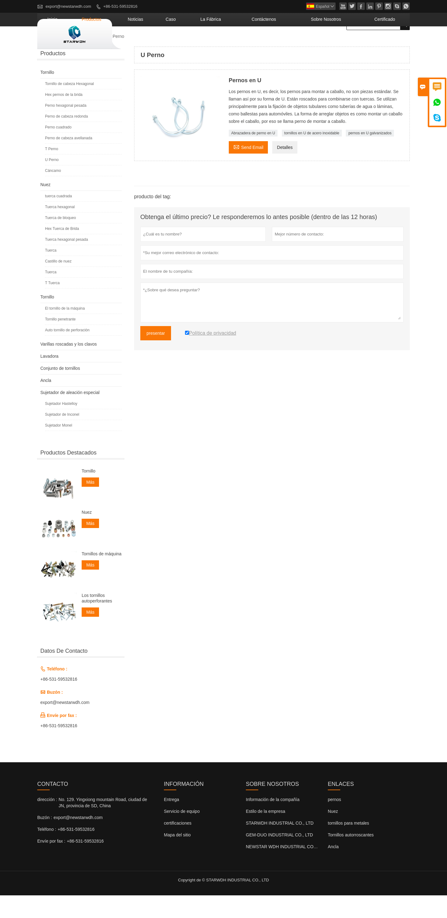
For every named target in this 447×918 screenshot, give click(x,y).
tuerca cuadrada (58, 219)
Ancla (45, 403)
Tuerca (50, 273)
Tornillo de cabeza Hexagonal (69, 106)
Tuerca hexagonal (60, 229)
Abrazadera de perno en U (253, 156)
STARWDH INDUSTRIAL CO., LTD (280, 845)
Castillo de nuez (58, 284)
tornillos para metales (348, 845)
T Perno (51, 171)
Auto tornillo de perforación (67, 353)
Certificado (390, 41)
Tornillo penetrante (60, 342)
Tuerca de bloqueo (60, 240)
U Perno (52, 182)
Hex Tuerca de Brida (62, 251)
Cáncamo (53, 193)
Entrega (171, 822)
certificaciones (178, 845)
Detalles (285, 170)
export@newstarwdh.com (68, 6)
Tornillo (94, 58)
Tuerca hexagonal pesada (66, 262)
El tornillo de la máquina (65, 331)
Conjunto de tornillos (60, 390)
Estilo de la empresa (265, 833)
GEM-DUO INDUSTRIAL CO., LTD (279, 857)
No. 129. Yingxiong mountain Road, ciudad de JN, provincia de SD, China (103, 825)
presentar (156, 355)
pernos (334, 822)
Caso (228, 41)
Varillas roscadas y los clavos (68, 366)
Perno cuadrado (58, 150)
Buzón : (44, 840)
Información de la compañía (273, 822)
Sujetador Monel (58, 448)
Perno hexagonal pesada (65, 128)
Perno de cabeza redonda (66, 139)
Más (90, 504)
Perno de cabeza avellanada (68, 161)
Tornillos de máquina (101, 576)
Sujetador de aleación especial (70, 415)
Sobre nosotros (346, 41)
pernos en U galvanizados (369, 156)
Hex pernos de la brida (64, 117)
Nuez (45, 207)
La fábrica (258, 41)
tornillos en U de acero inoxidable (311, 156)
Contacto (52, 807)
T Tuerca (52, 305)
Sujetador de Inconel (62, 437)
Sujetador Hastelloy (61, 426)
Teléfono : (46, 851)
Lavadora (49, 378)
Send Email (248, 169)
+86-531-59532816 (120, 6)
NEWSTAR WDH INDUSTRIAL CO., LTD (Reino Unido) (299, 869)
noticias (201, 41)
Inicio (138, 41)
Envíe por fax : (51, 863)
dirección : (47, 822)
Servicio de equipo (182, 833)
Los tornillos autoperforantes (97, 621)
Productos (168, 41)
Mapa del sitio (177, 857)
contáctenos (299, 41)
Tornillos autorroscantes (351, 857)
